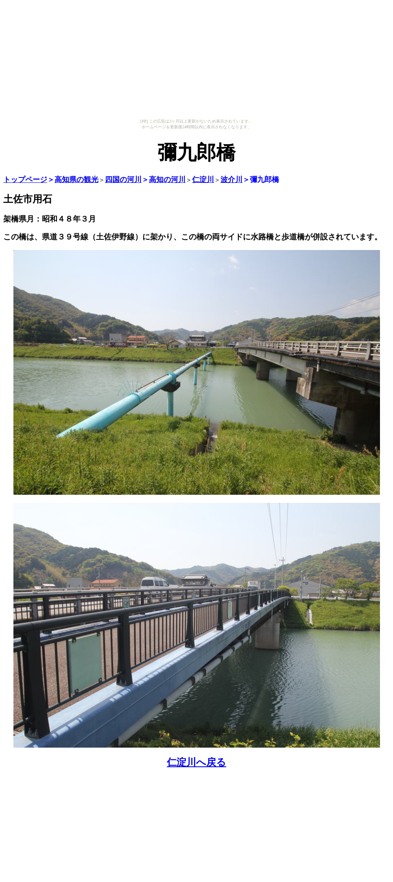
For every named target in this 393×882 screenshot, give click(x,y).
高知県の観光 (76, 180)
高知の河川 (167, 180)
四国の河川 (123, 180)
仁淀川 (203, 180)
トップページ (25, 180)
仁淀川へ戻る (196, 762)
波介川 (231, 180)
